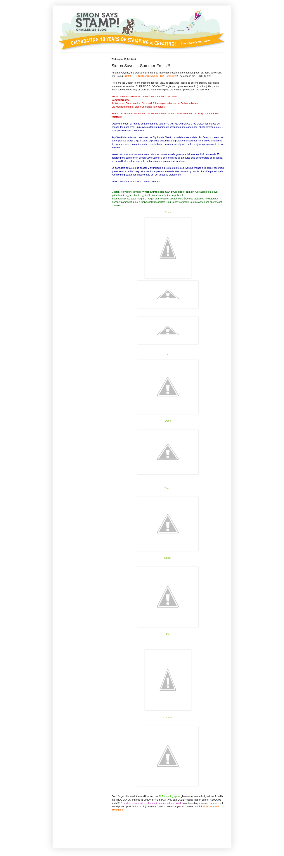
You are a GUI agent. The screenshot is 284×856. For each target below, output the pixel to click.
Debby (167, 557)
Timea (167, 488)
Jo (168, 354)
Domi (168, 420)
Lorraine (167, 717)
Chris (168, 212)
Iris (167, 634)
